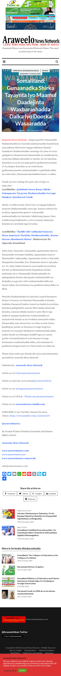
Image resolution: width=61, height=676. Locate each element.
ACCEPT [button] (22, 670)
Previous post (24, 511)
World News (15, 653)
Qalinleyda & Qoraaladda (32, 653)
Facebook (10, 494)
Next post (22, 527)
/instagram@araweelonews (29, 388)
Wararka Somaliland (30, 74)
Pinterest (30, 499)
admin (20, 130)
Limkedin (51, 494)
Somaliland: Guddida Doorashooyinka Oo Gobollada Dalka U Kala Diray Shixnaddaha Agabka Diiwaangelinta (37, 532)
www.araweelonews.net (14, 454)
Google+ (37, 494)
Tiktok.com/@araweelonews (39, 396)
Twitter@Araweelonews (27, 373)
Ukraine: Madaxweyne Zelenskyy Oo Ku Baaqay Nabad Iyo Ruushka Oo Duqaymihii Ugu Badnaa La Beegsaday (37, 516)
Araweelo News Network (30, 648)
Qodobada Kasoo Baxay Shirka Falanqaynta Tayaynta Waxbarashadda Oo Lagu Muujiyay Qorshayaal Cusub (29, 193)
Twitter (23, 494)
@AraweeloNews (42, 380)
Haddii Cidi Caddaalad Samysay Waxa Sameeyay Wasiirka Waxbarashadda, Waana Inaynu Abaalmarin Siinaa (30, 235)
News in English (15, 650)
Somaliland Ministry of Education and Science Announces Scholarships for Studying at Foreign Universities (38, 581)
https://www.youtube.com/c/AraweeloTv (30, 415)
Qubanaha (49, 653)
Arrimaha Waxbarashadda (26, 71)
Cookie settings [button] (10, 670)
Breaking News (30, 650)
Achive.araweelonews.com (37, 619)
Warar (45, 71)
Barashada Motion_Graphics (30, 567)
